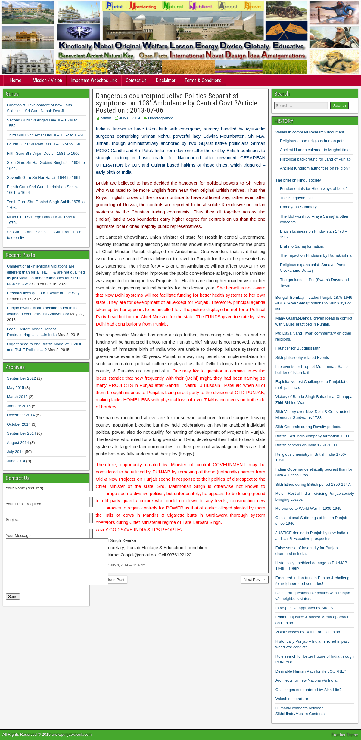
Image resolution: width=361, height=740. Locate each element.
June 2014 (16, 461)
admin (106, 118)
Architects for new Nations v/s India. (306, 680)
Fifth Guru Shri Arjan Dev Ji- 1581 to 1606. (44, 153)
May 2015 (15, 387)
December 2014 (21, 415)
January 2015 (19, 406)
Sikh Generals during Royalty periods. (308, 426)
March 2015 (17, 396)
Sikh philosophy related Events (302, 357)
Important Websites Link (94, 80)
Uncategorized (160, 118)
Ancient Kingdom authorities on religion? (315, 168)
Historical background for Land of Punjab (315, 159)
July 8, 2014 (129, 118)
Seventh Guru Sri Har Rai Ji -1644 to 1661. (44, 177)
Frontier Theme (345, 735)
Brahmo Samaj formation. (302, 246)
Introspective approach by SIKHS (304, 608)
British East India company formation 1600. (312, 436)
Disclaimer (166, 80)
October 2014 (19, 424)
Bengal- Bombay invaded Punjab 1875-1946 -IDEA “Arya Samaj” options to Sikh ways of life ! (313, 303)
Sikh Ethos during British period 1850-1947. (313, 484)
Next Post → (255, 579)
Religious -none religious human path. (313, 141)
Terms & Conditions (203, 80)
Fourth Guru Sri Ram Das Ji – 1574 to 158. (44, 144)
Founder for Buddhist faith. (298, 348)
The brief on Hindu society (298, 180)
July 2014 (15, 451)
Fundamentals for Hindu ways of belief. (314, 188)
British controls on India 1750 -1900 (306, 445)
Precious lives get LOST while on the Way (43, 293)
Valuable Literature (291, 698)
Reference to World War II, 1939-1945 (308, 508)
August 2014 (18, 442)
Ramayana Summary (298, 207)
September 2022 (21, 378)
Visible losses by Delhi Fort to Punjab (307, 632)
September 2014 (21, 433)
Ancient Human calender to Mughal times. (316, 150)
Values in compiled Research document (309, 132)
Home (15, 80)
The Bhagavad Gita (297, 198)
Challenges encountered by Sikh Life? (308, 689)
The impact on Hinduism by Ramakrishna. (316, 255)
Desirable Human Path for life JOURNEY (311, 671)
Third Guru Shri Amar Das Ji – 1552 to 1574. (45, 135)
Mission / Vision (47, 80)
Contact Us (136, 80)
